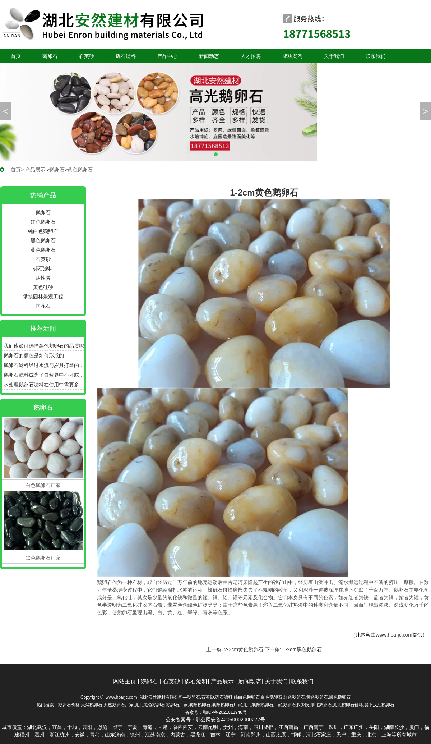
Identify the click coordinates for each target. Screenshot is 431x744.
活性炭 (43, 278)
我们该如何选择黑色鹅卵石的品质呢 (44, 346)
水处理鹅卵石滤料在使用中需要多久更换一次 (44, 384)
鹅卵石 (49, 56)
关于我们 (334, 56)
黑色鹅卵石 (43, 240)
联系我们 (376, 56)
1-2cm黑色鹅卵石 (302, 649)
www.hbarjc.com (394, 635)
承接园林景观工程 (43, 296)
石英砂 (86, 56)
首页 (16, 56)
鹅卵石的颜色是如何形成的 (34, 355)
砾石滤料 (126, 56)
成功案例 (292, 56)
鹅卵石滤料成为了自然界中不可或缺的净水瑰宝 (44, 375)
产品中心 (167, 56)
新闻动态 (209, 56)
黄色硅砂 (43, 287)
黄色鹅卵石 (43, 250)
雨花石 (43, 306)
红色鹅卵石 (43, 222)
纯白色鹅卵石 (43, 231)
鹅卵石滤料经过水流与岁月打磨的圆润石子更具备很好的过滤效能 (44, 365)
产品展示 (35, 170)
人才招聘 (251, 56)
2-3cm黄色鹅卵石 (243, 649)
